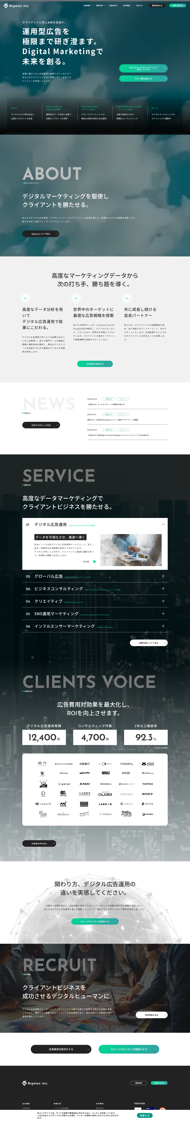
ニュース (123, 395)
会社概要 (26, 1100)
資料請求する (157, 5)
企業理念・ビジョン (30, 1108)
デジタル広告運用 (61, 1104)
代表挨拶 (26, 1104)
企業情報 (86, 5)
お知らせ (139, 5)
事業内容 (99, 5)
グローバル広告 (60, 1108)
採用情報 (126, 5)
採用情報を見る (151, 1011)
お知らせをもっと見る (41, 421)
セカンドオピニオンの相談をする (129, 1045)
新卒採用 (100, 1104)
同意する (145, 1115)
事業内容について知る (148, 639)
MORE (89, 558)
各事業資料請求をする (61, 1045)
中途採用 (100, 1108)
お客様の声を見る (39, 839)
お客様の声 (113, 5)
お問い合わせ (178, 5)
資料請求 (138, 1079)
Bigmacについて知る (41, 230)
